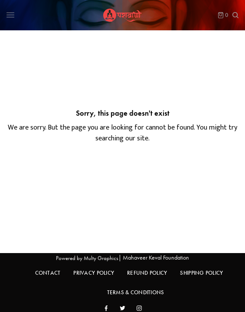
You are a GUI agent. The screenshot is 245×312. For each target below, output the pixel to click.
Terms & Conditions (135, 292)
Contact (48, 272)
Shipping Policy (201, 272)
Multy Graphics (101, 258)
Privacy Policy (93, 272)
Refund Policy (147, 272)
